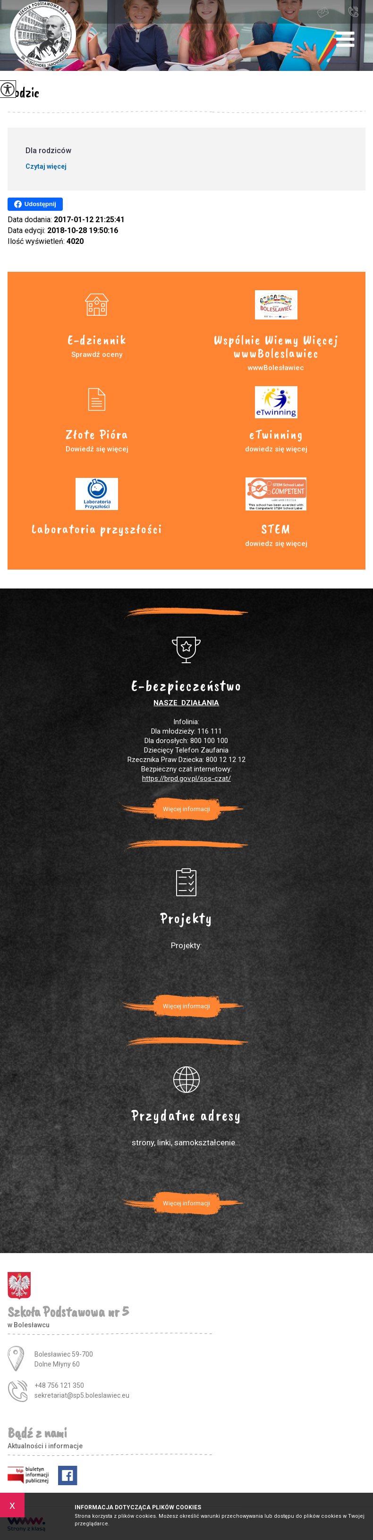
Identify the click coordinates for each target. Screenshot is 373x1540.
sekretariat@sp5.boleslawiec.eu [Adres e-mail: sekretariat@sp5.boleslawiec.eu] (81, 1395)
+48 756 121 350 (353, 11)
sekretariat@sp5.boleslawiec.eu (323, 12)
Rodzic (23, 92)
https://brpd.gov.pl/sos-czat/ (186, 778)
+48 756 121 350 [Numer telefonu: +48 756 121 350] (59, 1385)
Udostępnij (35, 204)
